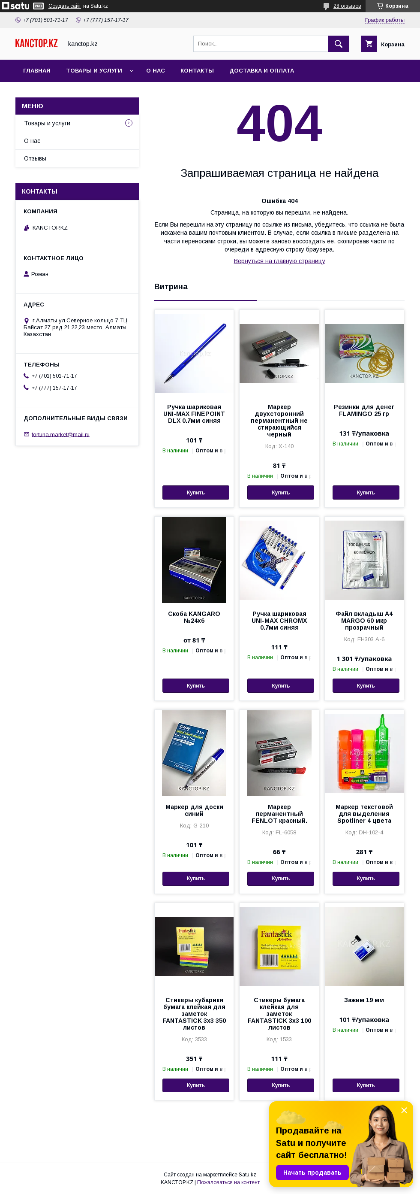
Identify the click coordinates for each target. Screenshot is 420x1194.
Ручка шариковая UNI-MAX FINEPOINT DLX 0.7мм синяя (194, 413)
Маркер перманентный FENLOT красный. (279, 813)
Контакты (197, 70)
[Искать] (338, 44)
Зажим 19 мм (364, 1000)
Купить (196, 493)
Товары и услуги (94, 70)
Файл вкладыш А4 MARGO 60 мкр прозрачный (364, 620)
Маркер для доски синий (194, 810)
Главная (37, 70)
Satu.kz (247, 1175)
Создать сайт (64, 6)
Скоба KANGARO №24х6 (194, 617)
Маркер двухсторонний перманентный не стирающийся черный (279, 420)
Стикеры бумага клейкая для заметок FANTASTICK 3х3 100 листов (279, 1014)
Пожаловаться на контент (228, 1182)
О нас (155, 70)
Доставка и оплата (261, 70)
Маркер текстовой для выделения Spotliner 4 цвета (364, 813)
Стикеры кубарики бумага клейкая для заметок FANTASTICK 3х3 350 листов (194, 1014)
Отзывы (35, 158)
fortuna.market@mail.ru (61, 434)
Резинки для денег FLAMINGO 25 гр (364, 410)
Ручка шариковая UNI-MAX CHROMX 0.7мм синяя (279, 620)
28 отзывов (347, 6)
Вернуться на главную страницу (279, 261)
